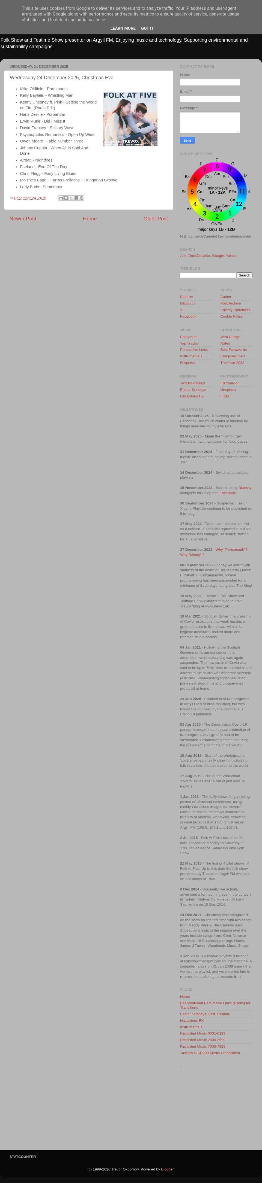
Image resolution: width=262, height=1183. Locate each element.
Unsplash (228, 390)
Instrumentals (191, 356)
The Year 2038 (233, 363)
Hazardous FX (192, 396)
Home (90, 218)
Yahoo (231, 256)
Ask (183, 256)
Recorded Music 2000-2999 (202, 1040)
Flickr (225, 396)
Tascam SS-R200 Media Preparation (210, 1053)
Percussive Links (194, 350)
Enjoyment (189, 337)
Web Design (230, 337)
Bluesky (186, 297)
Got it (147, 28)
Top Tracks (189, 343)
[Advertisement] (216, 1111)
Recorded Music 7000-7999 (202, 1046)
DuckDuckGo (199, 256)
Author (226, 297)
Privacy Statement (236, 310)
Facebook (188, 316)
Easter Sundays (193, 390)
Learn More (123, 28)
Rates (225, 343)
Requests (188, 363)
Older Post (156, 218)
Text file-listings (192, 383)
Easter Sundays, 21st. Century (205, 1014)
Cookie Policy (232, 316)
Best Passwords (234, 350)
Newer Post (23, 218)
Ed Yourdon (230, 383)
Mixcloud (187, 303)
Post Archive (231, 303)
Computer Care (233, 356)
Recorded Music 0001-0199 (202, 1033)
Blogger (167, 1169)
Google (218, 256)
